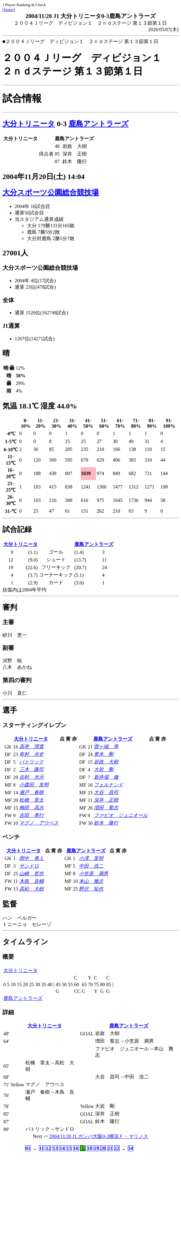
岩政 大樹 (106, 761)
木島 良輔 (31, 881)
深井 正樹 (106, 800)
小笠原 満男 (93, 873)
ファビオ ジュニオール (121, 815)
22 (116, 1148)
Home (9, 9)
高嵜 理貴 (31, 746)
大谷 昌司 (106, 792)
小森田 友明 (34, 784)
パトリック (31, 761)
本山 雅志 (91, 881)
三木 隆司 (31, 769)
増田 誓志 (106, 807)
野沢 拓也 (91, 888)
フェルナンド (108, 784)
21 (110, 1148)
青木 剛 (103, 754)
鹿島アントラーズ (98, 124)
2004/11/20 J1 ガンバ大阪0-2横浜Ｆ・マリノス (98, 1136)
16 (75, 1148)
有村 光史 (31, 754)
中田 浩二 (91, 866)
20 (103, 1148)
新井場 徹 (106, 777)
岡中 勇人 (31, 858)
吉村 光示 (31, 777)
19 (96, 1148)
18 (89, 1148)
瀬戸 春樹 (31, 792)
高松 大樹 (31, 888)
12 (48, 1148)
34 (130, 1148)
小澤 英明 (91, 858)
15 (68, 1148)
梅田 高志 (31, 807)
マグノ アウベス (38, 822)
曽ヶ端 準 (106, 746)
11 (41, 1148)
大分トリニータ (28, 124)
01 (27, 1148)
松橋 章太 (31, 800)
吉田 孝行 (31, 815)
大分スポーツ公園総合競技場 (50, 192)
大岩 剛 (103, 769)
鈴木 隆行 (106, 822)
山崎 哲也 (31, 873)
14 (62, 1148)
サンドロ (29, 866)
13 (55, 1148)
